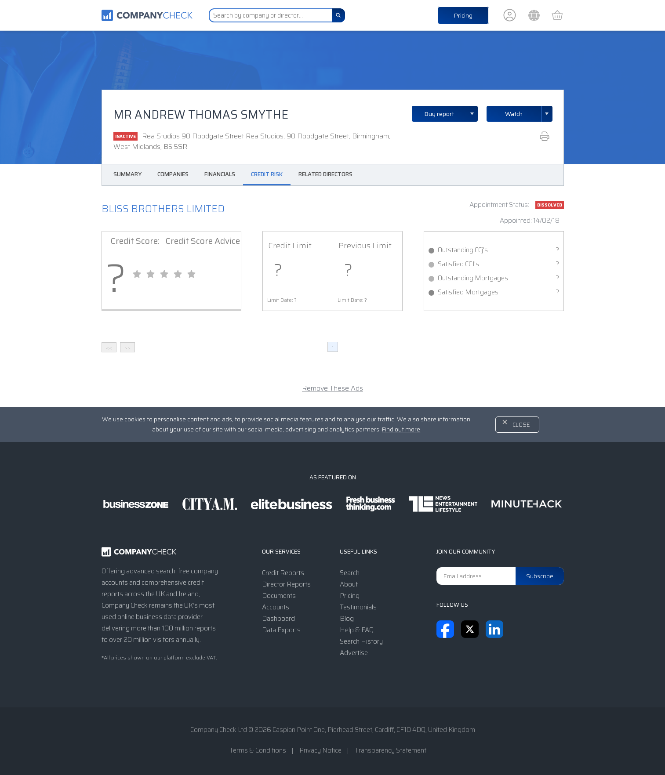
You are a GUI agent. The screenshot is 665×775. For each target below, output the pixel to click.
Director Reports (286, 584)
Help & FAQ (357, 630)
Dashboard (278, 618)
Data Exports (281, 630)
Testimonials (358, 607)
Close (521, 424)
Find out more (401, 429)
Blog (347, 618)
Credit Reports (283, 573)
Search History (361, 641)
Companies (173, 174)
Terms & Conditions (257, 750)
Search (350, 573)
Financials (219, 174)
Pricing (463, 15)
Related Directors (325, 174)
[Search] (338, 15)
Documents (279, 595)
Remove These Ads (332, 388)
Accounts (275, 607)
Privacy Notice (320, 750)
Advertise (354, 653)
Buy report (451, 114)
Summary (127, 174)
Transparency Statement (390, 750)
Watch (514, 114)
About (349, 584)
